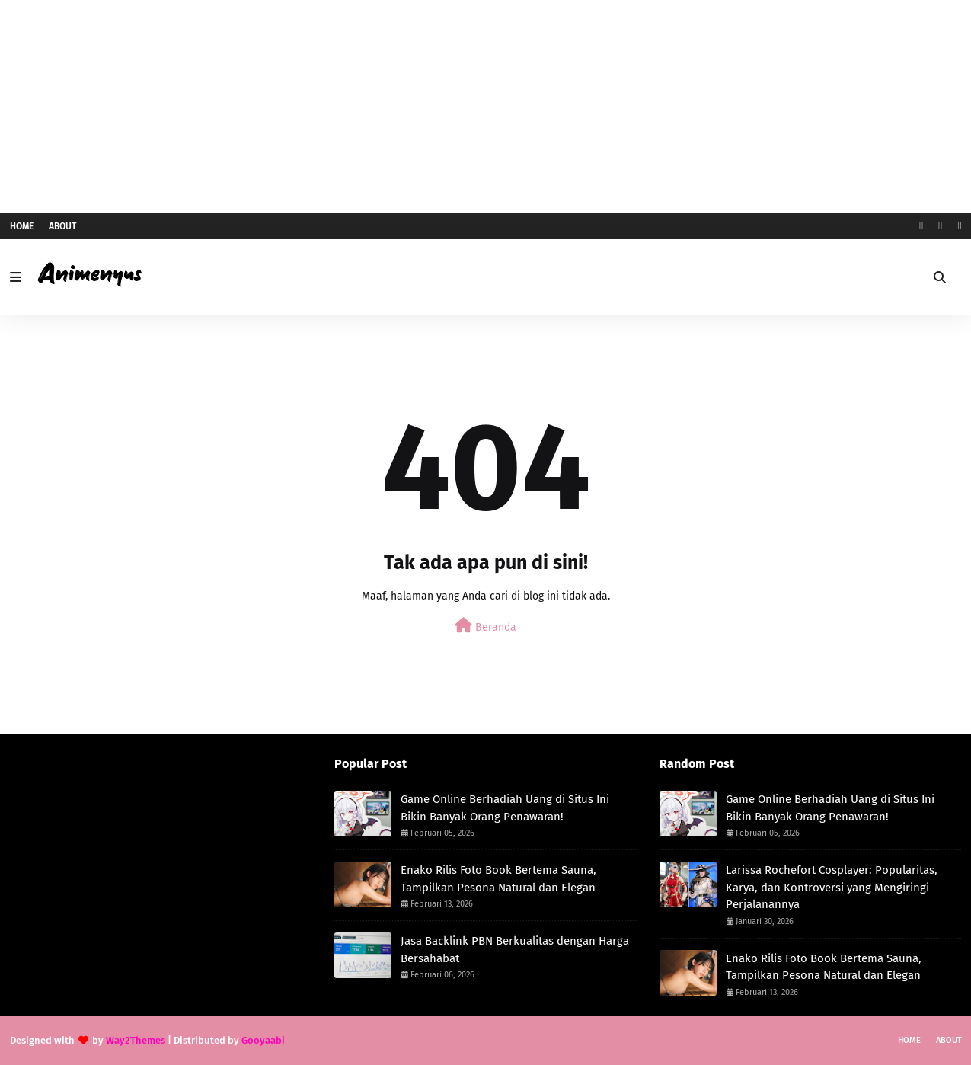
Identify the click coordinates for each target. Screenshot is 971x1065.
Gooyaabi (263, 1040)
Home (22, 226)
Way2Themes (135, 1040)
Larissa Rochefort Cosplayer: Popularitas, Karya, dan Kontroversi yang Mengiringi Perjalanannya (831, 887)
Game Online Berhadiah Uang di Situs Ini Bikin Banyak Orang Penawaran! (505, 808)
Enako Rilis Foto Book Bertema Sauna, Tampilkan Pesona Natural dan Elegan (498, 878)
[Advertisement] (486, 106)
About (62, 226)
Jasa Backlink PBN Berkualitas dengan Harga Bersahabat (515, 949)
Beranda (485, 626)
